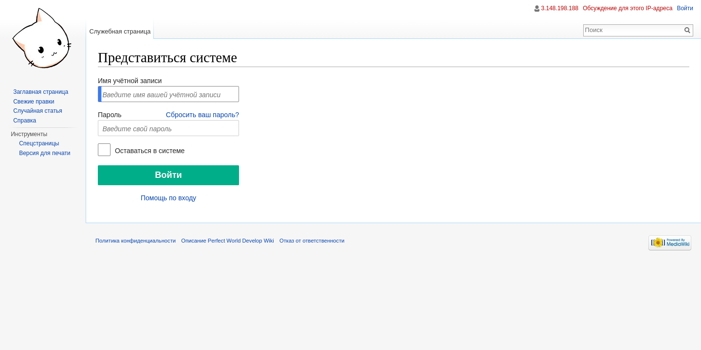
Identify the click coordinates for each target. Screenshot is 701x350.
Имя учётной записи (130, 81)
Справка (24, 120)
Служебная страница (119, 31)
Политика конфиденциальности (135, 241)
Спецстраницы (39, 143)
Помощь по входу (168, 198)
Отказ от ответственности (312, 241)
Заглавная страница (40, 91)
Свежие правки (33, 101)
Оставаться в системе (148, 151)
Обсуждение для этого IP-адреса (627, 8)
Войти (685, 8)
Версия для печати (44, 153)
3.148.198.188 (560, 8)
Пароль (110, 115)
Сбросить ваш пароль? (202, 115)
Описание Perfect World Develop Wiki (227, 241)
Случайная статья (37, 110)
